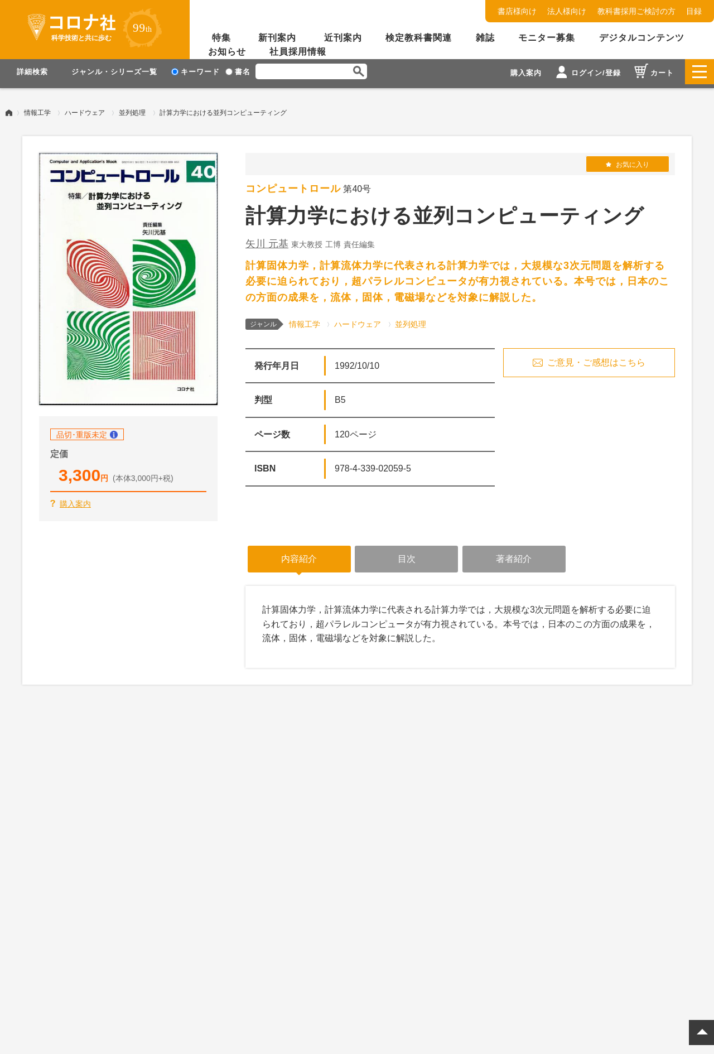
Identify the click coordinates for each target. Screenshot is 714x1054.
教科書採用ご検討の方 (636, 11)
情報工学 (37, 109)
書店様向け (517, 11)
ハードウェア (85, 109)
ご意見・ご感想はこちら (596, 358)
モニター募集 (546, 37)
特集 (221, 37)
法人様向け (566, 11)
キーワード (195, 72)
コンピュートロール (293, 184)
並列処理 (132, 109)
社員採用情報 (297, 51)
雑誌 (485, 37)
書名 (237, 72)
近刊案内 (343, 37)
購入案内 (75, 499)
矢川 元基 (266, 240)
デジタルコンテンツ (641, 37)
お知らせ (227, 51)
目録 (694, 11)
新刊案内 (277, 37)
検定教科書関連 (418, 37)
